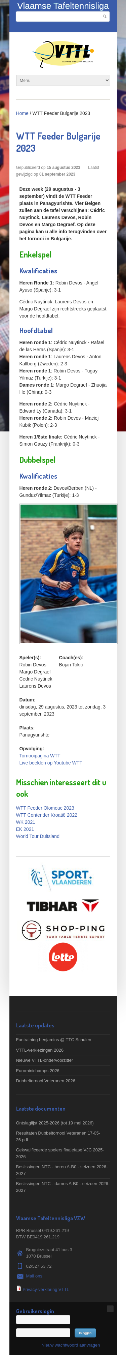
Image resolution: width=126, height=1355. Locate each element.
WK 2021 (26, 822)
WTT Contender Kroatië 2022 (47, 815)
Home (22, 113)
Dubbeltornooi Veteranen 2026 (45, 1080)
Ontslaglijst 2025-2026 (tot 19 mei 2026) (55, 1122)
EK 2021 (25, 829)
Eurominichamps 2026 (37, 1070)
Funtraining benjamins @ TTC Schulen (53, 1039)
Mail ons (34, 1275)
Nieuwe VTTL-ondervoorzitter (44, 1060)
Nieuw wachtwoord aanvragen (70, 1345)
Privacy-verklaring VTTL (46, 1289)
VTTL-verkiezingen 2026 (40, 1050)
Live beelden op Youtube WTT (51, 762)
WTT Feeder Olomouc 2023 (45, 808)
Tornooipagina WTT (39, 755)
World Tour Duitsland (37, 836)
